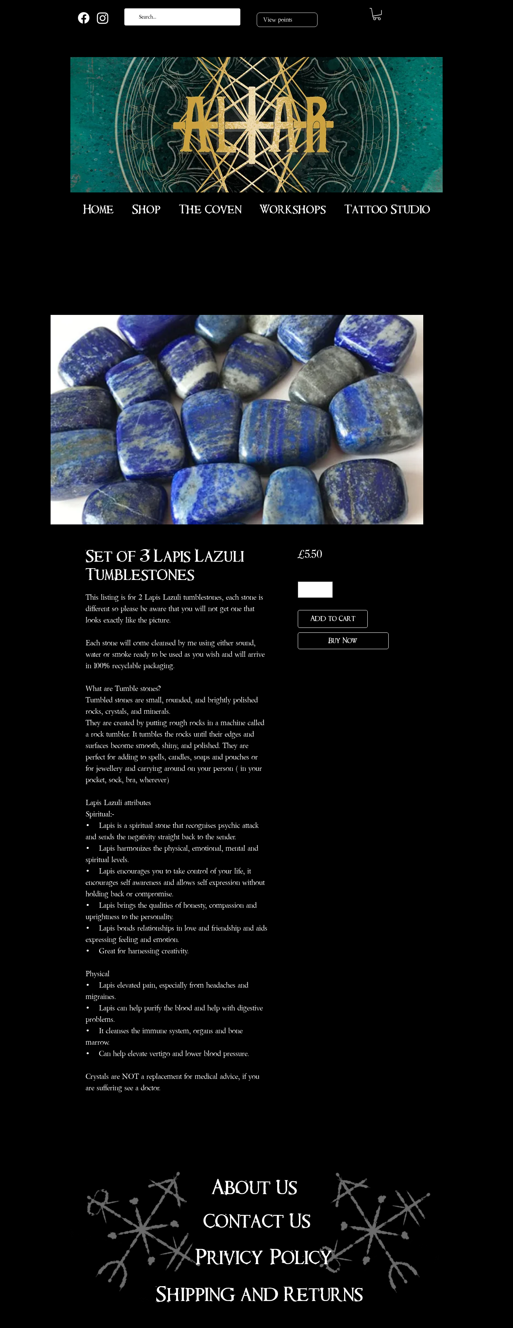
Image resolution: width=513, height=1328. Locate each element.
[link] (377, 14)
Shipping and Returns (259, 1294)
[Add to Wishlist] (380, 619)
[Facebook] (83, 17)
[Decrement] (305, 589)
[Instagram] (102, 17)
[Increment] (326, 589)
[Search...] (181, 16)
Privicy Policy (264, 1257)
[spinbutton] (315, 589)
